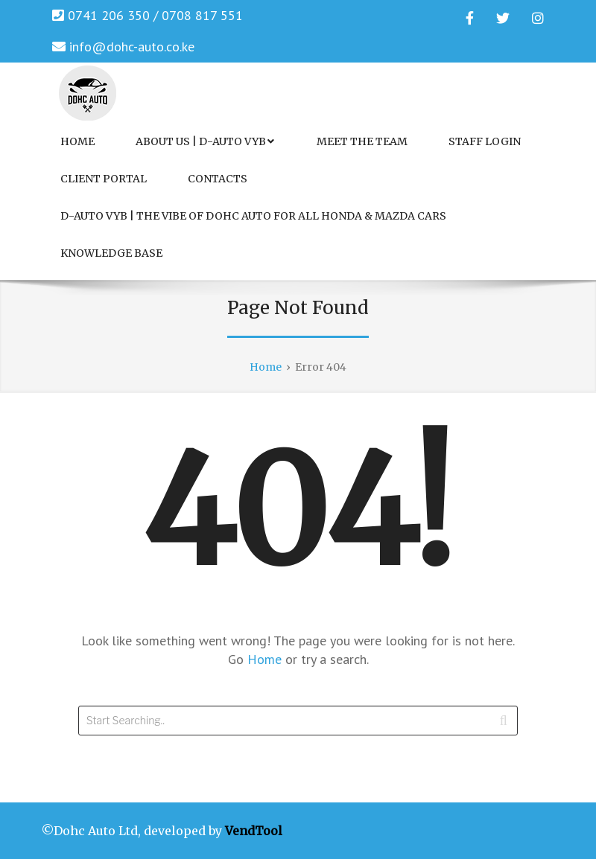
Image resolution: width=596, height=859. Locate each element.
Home (77, 141)
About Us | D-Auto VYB (205, 141)
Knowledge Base (111, 253)
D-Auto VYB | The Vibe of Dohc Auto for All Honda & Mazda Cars (253, 216)
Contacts (217, 178)
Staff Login (484, 141)
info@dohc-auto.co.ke (131, 46)
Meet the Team (362, 141)
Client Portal (103, 178)
